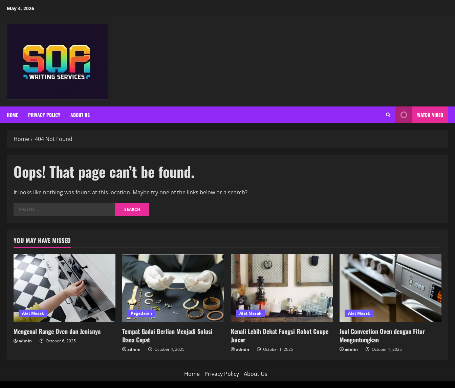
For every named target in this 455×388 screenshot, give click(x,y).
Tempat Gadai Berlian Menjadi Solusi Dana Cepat (167, 335)
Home (12, 114)
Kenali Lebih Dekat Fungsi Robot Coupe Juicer (279, 335)
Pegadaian (141, 313)
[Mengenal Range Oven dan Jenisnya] (64, 288)
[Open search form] (388, 114)
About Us (80, 114)
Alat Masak (33, 313)
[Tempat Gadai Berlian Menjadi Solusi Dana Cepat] (173, 288)
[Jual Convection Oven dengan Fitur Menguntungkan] (390, 288)
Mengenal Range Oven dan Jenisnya (57, 331)
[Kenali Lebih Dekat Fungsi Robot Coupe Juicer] (282, 288)
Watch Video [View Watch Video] (419, 114)
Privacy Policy (44, 114)
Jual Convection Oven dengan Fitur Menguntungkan (382, 335)
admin (25, 341)
